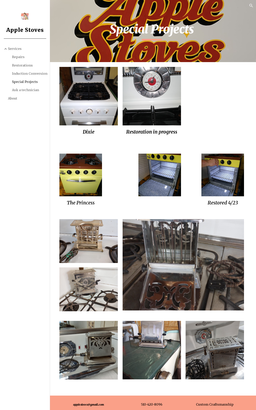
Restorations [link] (22, 65)
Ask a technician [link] (25, 90)
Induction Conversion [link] (29, 74)
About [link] (12, 98)
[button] (251, 5)
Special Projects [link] (25, 82)
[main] (153, 31)
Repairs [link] (18, 57)
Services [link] (15, 49)
